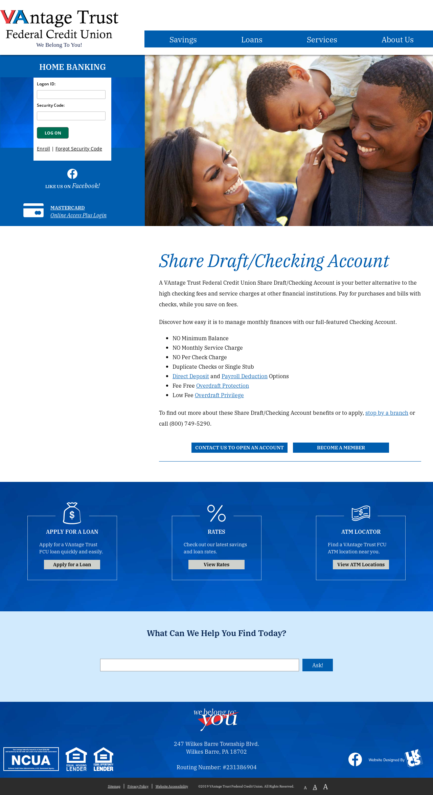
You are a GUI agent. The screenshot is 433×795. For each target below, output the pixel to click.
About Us (398, 39)
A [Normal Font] (315, 786)
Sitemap (114, 786)
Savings (183, 39)
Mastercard (67, 207)
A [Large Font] (325, 786)
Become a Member (341, 447)
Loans (252, 39)
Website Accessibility (172, 786)
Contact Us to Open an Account (239, 447)
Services (322, 39)
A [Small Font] (305, 787)
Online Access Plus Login (78, 215)
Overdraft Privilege (219, 395)
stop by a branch (386, 412)
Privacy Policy (138, 786)
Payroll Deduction (245, 376)
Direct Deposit (191, 376)
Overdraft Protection (222, 385)
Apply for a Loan (72, 564)
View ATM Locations (361, 564)
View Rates (216, 564)
